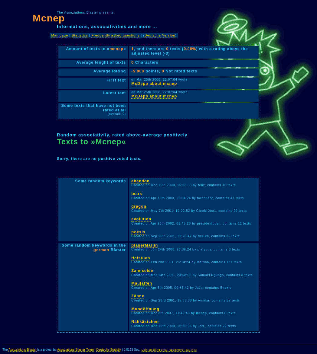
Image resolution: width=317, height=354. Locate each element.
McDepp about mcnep (154, 83)
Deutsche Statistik (108, 349)
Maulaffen (141, 283)
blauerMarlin (144, 245)
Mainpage (59, 35)
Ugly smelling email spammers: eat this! (169, 350)
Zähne (137, 296)
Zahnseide (142, 270)
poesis (138, 232)
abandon (140, 181)
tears (136, 193)
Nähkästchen (145, 321)
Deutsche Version (160, 35)
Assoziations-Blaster (22, 349)
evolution (141, 219)
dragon (138, 206)
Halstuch (140, 258)
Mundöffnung (145, 309)
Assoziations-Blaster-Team (75, 349)
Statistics (80, 35)
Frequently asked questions (115, 35)
